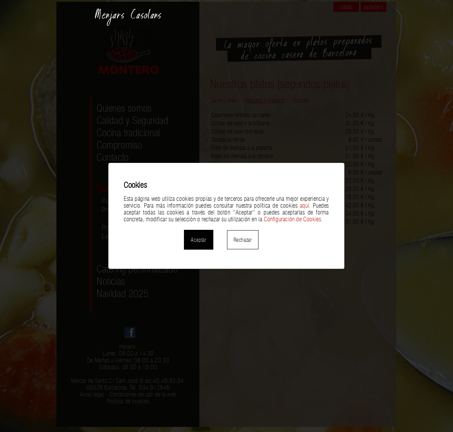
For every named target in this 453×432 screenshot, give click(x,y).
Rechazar (243, 240)
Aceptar (198, 240)
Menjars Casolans (128, 17)
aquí (304, 205)
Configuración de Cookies (292, 219)
